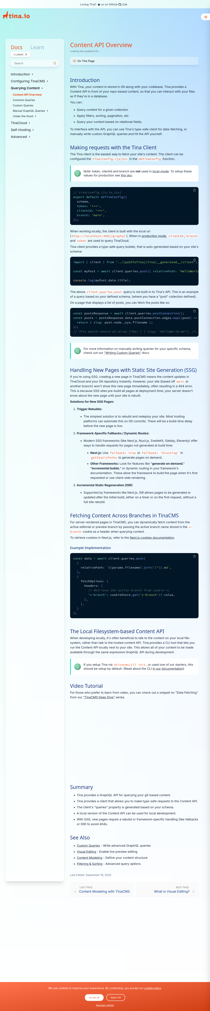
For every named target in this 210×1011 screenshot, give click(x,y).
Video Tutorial (86, 686)
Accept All (94, 997)
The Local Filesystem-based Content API (117, 631)
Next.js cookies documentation (152, 537)
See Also (80, 838)
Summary (81, 787)
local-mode (161, 171)
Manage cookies (105, 1005)
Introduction (85, 80)
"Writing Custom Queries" (122, 353)
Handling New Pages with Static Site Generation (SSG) (133, 370)
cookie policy (152, 988)
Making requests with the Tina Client (113, 147)
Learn (37, 47)
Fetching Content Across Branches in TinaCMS (124, 515)
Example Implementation (90, 547)
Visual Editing (86, 851)
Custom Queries (88, 845)
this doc (126, 175)
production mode (154, 236)
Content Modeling (89, 857)
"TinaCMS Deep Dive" (99, 697)
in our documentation (168, 668)
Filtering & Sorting (89, 864)
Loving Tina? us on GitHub (103, 4)
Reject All (116, 997)
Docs (16, 47)
